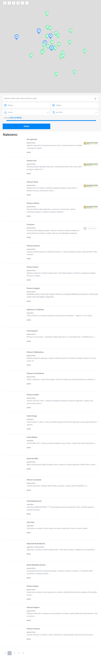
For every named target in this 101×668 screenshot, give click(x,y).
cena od (7, 118)
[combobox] (50, 98)
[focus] (96, 98)
